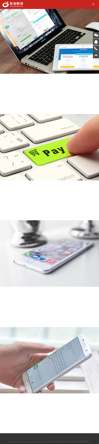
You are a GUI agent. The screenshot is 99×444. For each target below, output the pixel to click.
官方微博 (70, 441)
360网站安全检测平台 (82, 441)
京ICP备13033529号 (51, 441)
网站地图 (62, 441)
